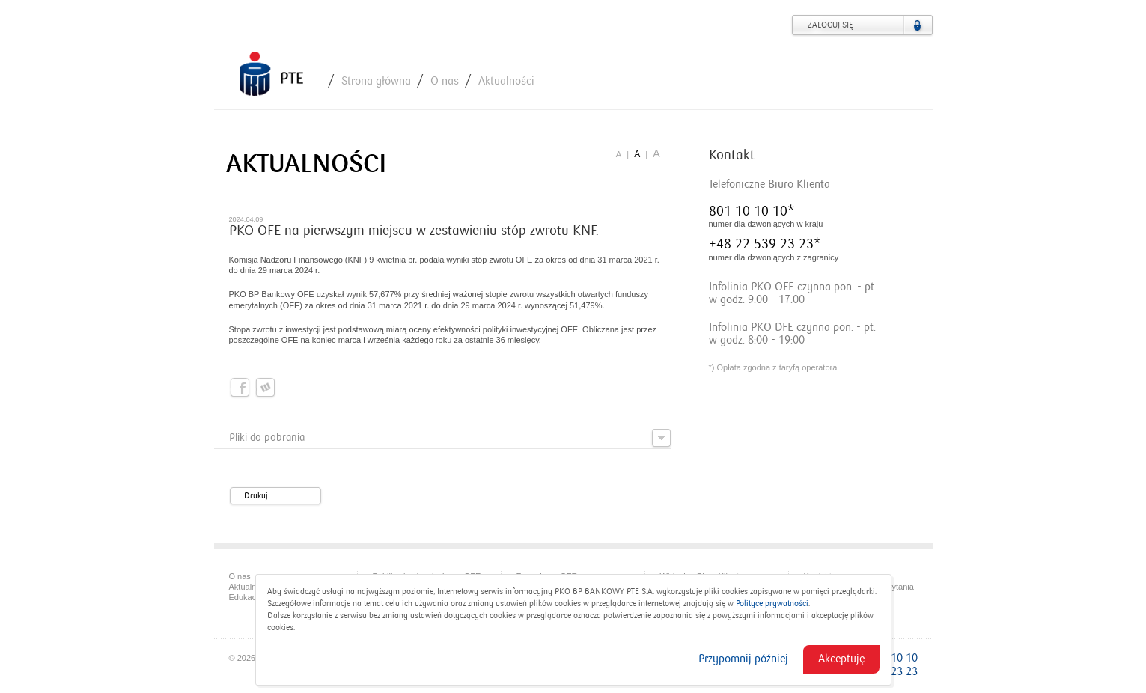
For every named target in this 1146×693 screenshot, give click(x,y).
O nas (444, 81)
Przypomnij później (743, 658)
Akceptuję (841, 658)
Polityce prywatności (772, 603)
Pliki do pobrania (450, 438)
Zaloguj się (830, 25)
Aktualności (506, 81)
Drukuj (281, 496)
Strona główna (376, 81)
